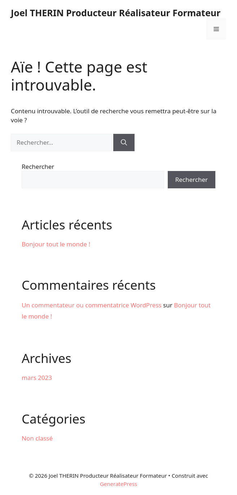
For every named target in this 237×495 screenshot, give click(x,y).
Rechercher (38, 166)
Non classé (37, 438)
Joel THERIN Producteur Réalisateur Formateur (115, 12)
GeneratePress (118, 483)
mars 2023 (37, 377)
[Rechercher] (124, 142)
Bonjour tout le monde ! (56, 244)
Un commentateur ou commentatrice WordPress (92, 305)
